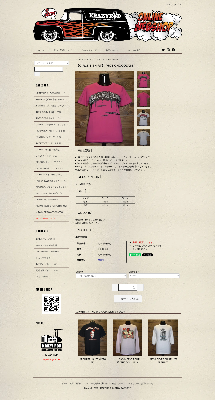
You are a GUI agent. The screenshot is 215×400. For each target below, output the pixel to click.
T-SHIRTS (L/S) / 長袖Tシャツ (50, 106)
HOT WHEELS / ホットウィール (51, 181)
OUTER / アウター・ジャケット (51, 124)
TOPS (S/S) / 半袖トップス (48, 112)
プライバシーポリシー (128, 383)
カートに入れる (127, 298)
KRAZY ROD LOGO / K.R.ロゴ (50, 93)
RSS (38, 277)
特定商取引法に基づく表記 (103, 383)
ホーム (39, 50)
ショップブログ (86, 50)
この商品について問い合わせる (147, 246)
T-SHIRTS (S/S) (112, 59)
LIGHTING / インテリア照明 (49, 174)
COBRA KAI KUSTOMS (47, 199)
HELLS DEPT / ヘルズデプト (49, 193)
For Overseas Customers (47, 251)
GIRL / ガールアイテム (93, 59)
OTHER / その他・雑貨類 (48, 149)
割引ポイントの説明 (45, 239)
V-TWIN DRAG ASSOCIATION (50, 212)
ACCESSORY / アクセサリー (49, 143)
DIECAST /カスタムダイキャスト (51, 187)
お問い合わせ (110, 50)
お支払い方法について (46, 264)
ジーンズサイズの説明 (46, 245)
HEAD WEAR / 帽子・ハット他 (50, 131)
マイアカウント (172, 4)
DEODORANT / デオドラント (49, 168)
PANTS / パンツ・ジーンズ (48, 137)
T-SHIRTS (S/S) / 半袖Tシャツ (50, 99)
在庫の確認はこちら (142, 242)
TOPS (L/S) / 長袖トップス (48, 118)
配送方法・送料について (47, 270)
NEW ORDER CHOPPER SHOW (51, 206)
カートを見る (131, 50)
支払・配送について (60, 50)
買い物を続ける (139, 249)
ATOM (45, 277)
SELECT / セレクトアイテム (49, 162)
